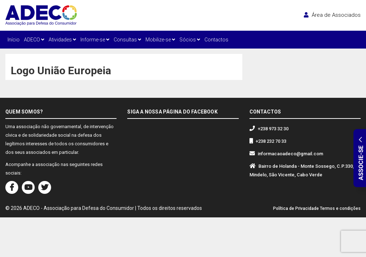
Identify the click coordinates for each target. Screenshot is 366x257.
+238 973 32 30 (273, 128)
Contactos (216, 39)
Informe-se (94, 39)
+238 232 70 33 (271, 141)
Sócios (189, 39)
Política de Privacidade (296, 208)
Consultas (127, 39)
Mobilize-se (160, 39)
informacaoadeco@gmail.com (290, 153)
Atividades (62, 39)
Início (14, 39)
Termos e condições (340, 208)
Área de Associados (332, 15)
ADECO (34, 39)
